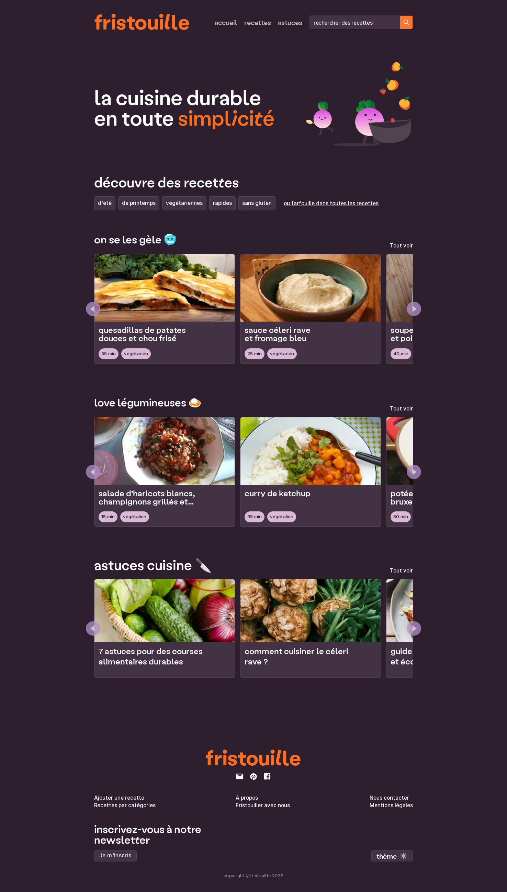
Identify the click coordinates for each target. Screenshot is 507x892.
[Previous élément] (93, 628)
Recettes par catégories (125, 805)
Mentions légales (391, 805)
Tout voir (401, 245)
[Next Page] (414, 309)
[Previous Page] (93, 309)
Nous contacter (389, 798)
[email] (240, 776)
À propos (247, 798)
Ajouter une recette (119, 798)
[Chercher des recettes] (406, 22)
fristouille (142, 21)
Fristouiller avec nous (263, 805)
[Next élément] (414, 628)
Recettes (257, 22)
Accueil (226, 22)
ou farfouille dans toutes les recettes (331, 203)
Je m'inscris (115, 855)
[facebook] (267, 776)
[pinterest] (253, 776)
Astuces (290, 22)
